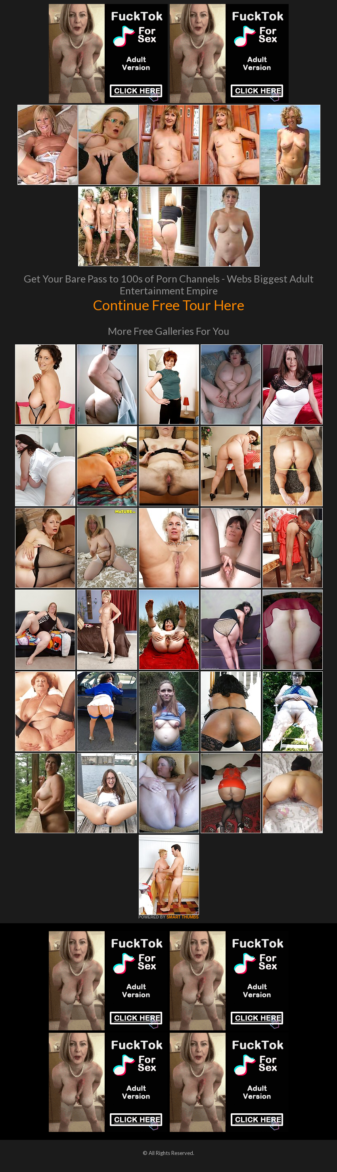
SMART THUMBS (183, 917)
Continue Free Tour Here (168, 304)
